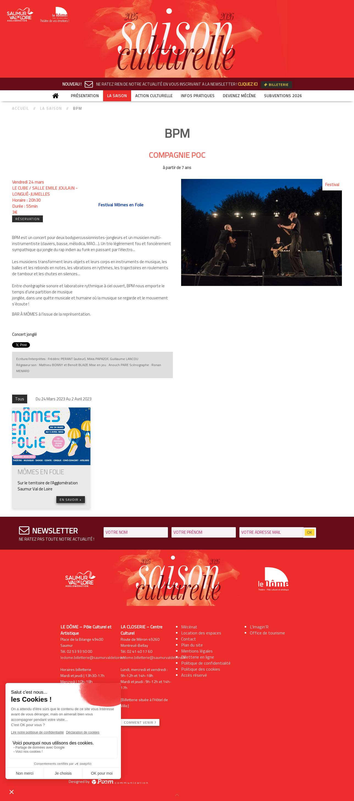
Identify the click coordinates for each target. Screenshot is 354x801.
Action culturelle (154, 96)
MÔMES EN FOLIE (41, 472)
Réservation (27, 218)
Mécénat (189, 627)
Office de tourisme (267, 632)
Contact (188, 639)
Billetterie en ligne (197, 657)
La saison (117, 96)
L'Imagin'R (259, 626)
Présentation (85, 96)
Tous (19, 399)
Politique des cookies (200, 669)
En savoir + (71, 499)
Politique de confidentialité (206, 663)
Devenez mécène (239, 96)
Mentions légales (197, 651)
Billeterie (276, 84)
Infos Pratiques (198, 96)
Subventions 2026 (283, 96)
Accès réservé (194, 675)
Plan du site (192, 645)
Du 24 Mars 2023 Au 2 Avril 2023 (64, 399)
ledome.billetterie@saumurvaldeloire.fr (92, 657)
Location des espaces (201, 633)
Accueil (20, 108)
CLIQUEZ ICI (248, 84)
